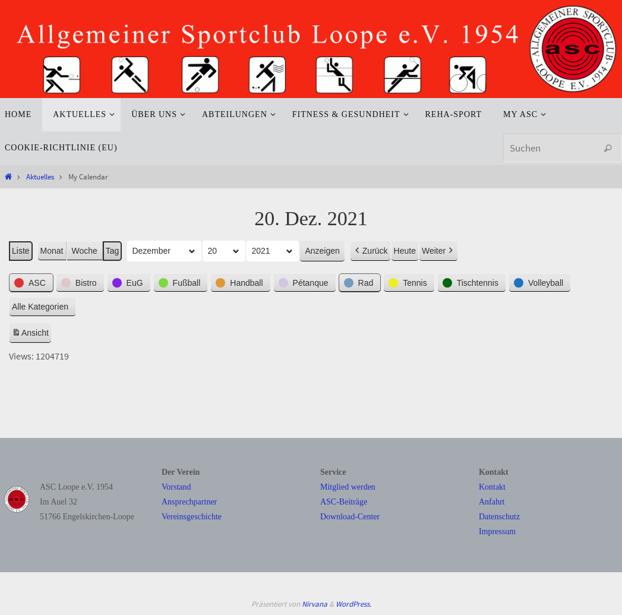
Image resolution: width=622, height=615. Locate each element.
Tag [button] (112, 251)
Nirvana (314, 604)
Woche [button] (84, 251)
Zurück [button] (370, 251)
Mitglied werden (347, 486)
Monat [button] (52, 251)
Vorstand (176, 486)
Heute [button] (405, 251)
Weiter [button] (438, 251)
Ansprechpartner (189, 501)
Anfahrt (492, 501)
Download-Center (350, 516)
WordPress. (353, 604)
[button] (31, 282)
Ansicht (31, 334)
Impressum (497, 531)
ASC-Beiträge (343, 501)
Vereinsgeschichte (192, 516)
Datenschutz (499, 516)
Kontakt (492, 486)
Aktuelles (40, 176)
